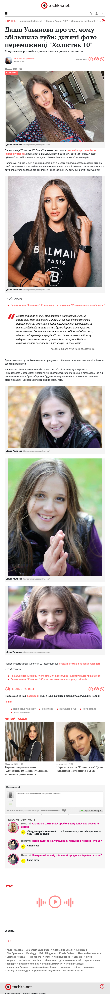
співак (77, 967)
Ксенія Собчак (67, 953)
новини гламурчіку (52, 963)
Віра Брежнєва (15, 953)
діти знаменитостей (70, 960)
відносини (50, 960)
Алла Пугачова (15, 950)
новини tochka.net (29, 963)
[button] (96, 13)
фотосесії (68, 970)
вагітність (24, 960)
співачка (89, 967)
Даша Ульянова (21, 712)
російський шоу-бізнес (44, 967)
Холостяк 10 (89, 709)
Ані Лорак (81, 950)
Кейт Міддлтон (47, 953)
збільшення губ (67, 709)
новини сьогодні (75, 963)
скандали (65, 967)
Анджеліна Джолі (62, 950)
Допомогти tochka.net (30, 21)
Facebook (32, 696)
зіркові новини (92, 960)
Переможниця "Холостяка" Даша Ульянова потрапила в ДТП (80, 769)
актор (89, 956)
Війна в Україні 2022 (57, 21)
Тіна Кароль (34, 956)
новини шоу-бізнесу (24, 709)
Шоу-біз (78, 956)
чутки (80, 970)
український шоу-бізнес (47, 970)
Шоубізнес (11, 73)
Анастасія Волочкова (37, 950)
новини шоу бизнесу (17, 967)
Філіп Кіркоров (62, 956)
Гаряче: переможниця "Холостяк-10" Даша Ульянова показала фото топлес (26, 770)
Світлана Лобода (16, 956)
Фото (48, 956)
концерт (11, 963)
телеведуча (24, 970)
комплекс (47, 709)
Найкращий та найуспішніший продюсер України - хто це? (67, 840)
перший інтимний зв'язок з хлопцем (79, 664)
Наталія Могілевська (89, 953)
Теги (9, 940)
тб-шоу (10, 970)
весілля (37, 960)
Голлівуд (31, 953)
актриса (11, 960)
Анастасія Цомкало (24, 58)
